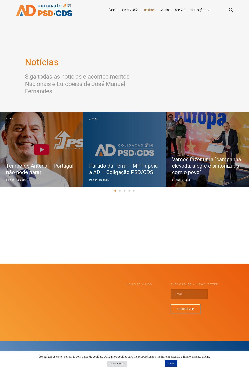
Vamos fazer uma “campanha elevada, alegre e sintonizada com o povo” (206, 166)
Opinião (182, 10)
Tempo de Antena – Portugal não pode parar (39, 169)
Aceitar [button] (171, 363)
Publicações (200, 10)
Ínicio (115, 10)
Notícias (152, 10)
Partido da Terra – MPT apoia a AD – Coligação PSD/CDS (123, 169)
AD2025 (10, 119)
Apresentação (133, 10)
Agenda (167, 10)
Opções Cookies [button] (117, 363)
